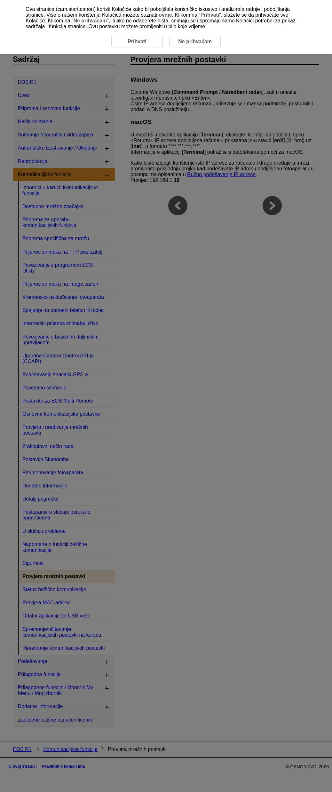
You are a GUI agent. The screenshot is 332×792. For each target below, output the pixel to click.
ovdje (165, 15)
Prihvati (210, 15)
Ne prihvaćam (90, 20)
